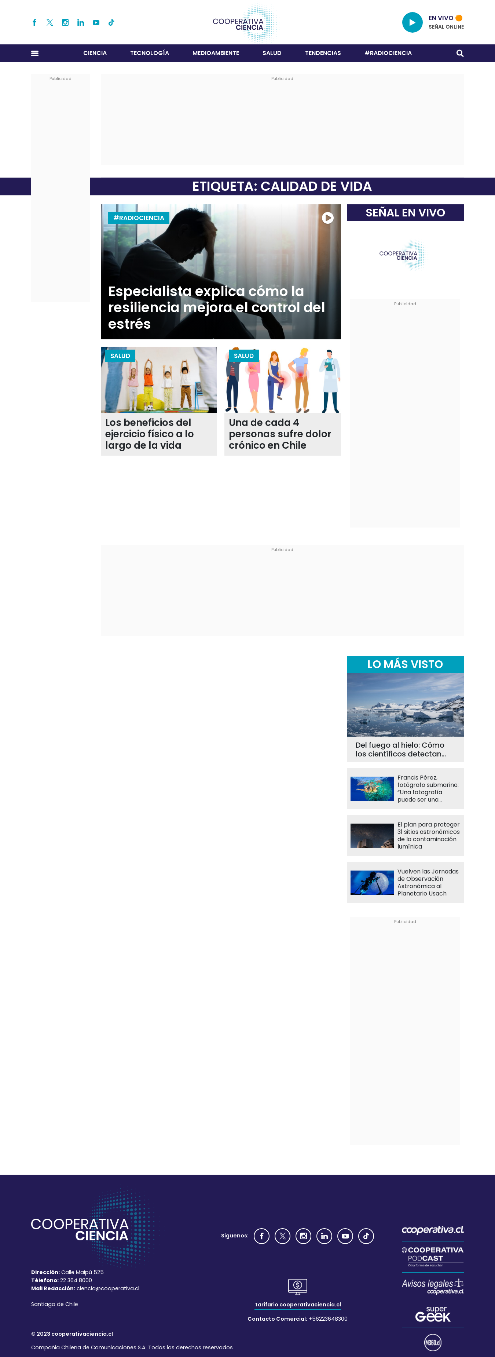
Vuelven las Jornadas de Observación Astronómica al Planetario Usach (428, 882)
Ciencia (95, 53)
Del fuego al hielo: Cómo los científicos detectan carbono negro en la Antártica (400, 749)
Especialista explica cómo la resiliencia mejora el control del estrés (216, 307)
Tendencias (323, 53)
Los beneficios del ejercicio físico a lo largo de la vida (149, 434)
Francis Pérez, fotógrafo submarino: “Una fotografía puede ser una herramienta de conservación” (428, 788)
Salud (272, 53)
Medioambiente (215, 53)
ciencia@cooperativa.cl (108, 1288)
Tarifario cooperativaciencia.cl (297, 1304)
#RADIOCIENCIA (388, 53)
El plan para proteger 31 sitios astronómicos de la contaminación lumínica (428, 835)
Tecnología (149, 53)
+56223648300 (328, 1319)
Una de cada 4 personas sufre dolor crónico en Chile (280, 434)
